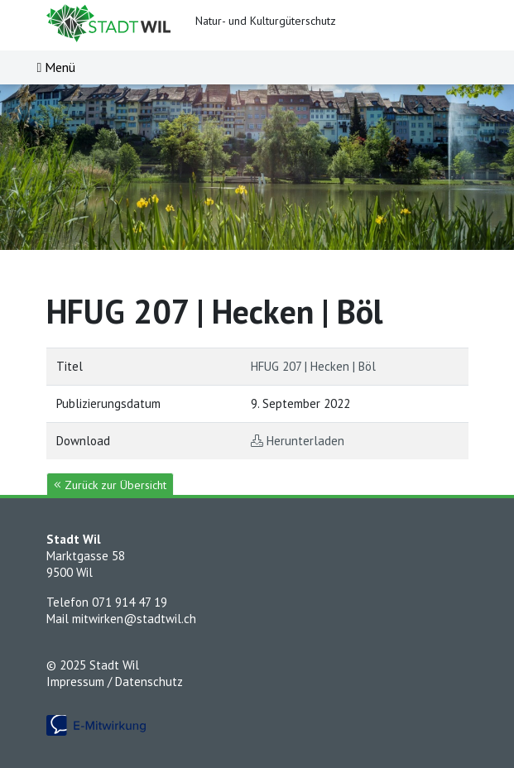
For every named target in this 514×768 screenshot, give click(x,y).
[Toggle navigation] (56, 67)
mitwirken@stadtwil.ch (134, 618)
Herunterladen (305, 441)
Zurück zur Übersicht (110, 485)
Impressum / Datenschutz (114, 681)
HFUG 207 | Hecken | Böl (313, 366)
